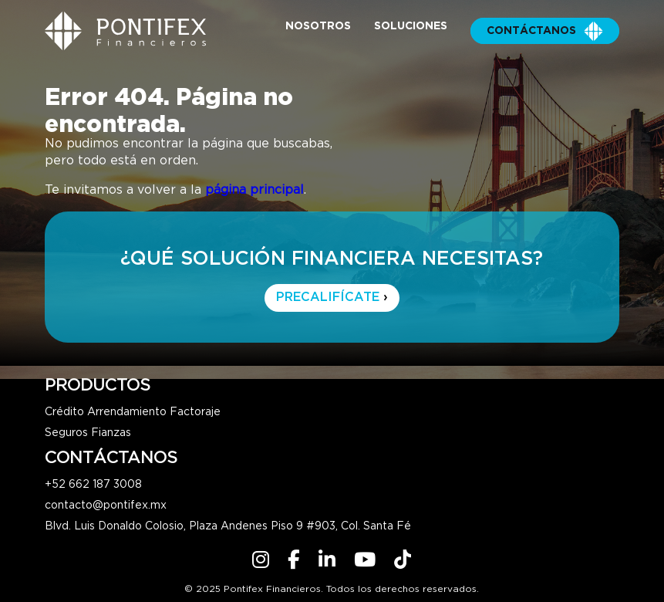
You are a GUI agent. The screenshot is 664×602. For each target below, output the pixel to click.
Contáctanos (545, 31)
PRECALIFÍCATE (332, 297)
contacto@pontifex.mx (106, 505)
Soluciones (410, 26)
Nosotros (318, 26)
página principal (254, 190)
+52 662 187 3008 (93, 484)
